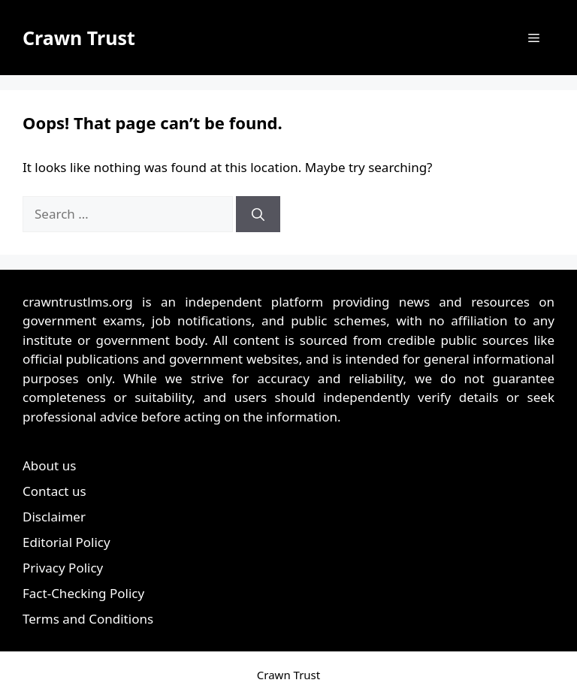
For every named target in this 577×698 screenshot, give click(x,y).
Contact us (54, 491)
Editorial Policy (66, 542)
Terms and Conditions (88, 618)
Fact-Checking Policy (83, 593)
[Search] (258, 214)
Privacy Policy (63, 567)
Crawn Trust (79, 37)
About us (49, 465)
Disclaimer (54, 516)
